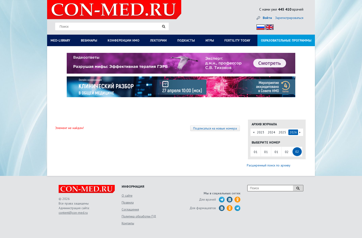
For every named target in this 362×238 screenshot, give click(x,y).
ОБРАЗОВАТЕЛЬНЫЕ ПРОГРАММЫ (286, 40)
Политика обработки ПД (139, 216)
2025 (282, 132)
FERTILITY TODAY (237, 40)
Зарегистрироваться (289, 18)
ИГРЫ (209, 40)
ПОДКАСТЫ (186, 40)
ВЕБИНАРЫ (89, 40)
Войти (267, 17)
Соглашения (130, 209)
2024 (271, 132)
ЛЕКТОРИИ (158, 40)
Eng (268, 26)
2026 (293, 132)
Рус (259, 26)
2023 (260, 132)
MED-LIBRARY (60, 40)
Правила (128, 202)
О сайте (127, 195)
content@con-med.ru (73, 213)
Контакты (128, 223)
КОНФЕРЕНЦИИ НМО (123, 40)
